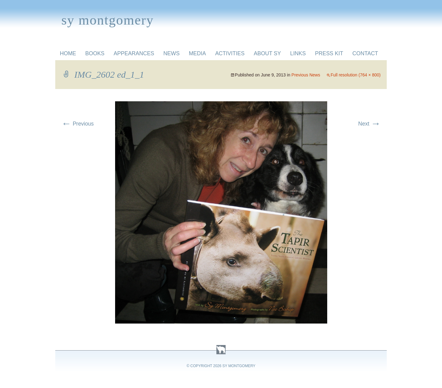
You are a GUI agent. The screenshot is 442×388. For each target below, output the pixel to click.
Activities (230, 53)
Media (197, 53)
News (171, 53)
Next (369, 124)
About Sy (267, 53)
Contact (365, 53)
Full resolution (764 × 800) (356, 74)
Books (95, 53)
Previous (77, 124)
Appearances (134, 53)
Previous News (306, 74)
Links (298, 53)
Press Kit (329, 53)
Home (68, 53)
